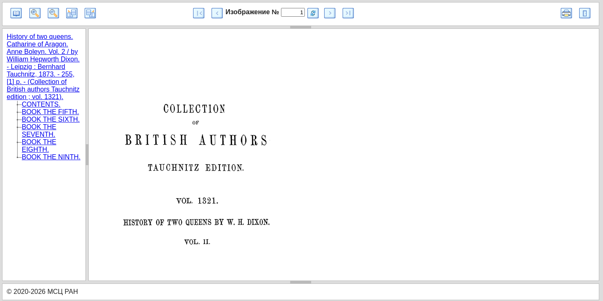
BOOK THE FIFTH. (50, 111)
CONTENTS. (41, 104)
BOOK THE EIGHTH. (39, 145)
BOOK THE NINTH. (51, 157)
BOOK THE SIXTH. (51, 119)
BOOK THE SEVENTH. (39, 130)
